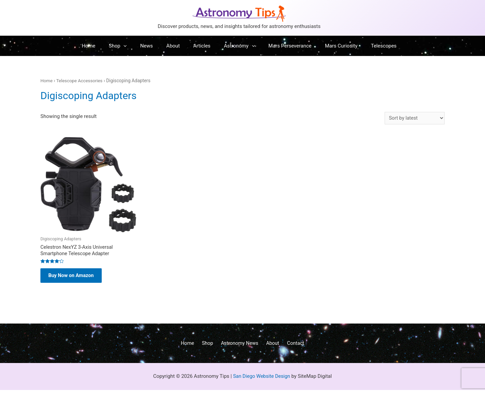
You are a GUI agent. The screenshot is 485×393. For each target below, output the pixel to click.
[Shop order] (414, 118)
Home (102, 46)
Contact (291, 346)
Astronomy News (239, 346)
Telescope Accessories (80, 80)
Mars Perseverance (283, 46)
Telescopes (370, 46)
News (153, 46)
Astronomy (236, 46)
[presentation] (133, 46)
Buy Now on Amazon (74, 277)
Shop (128, 46)
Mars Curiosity (331, 46)
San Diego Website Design (261, 379)
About (176, 46)
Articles (202, 46)
